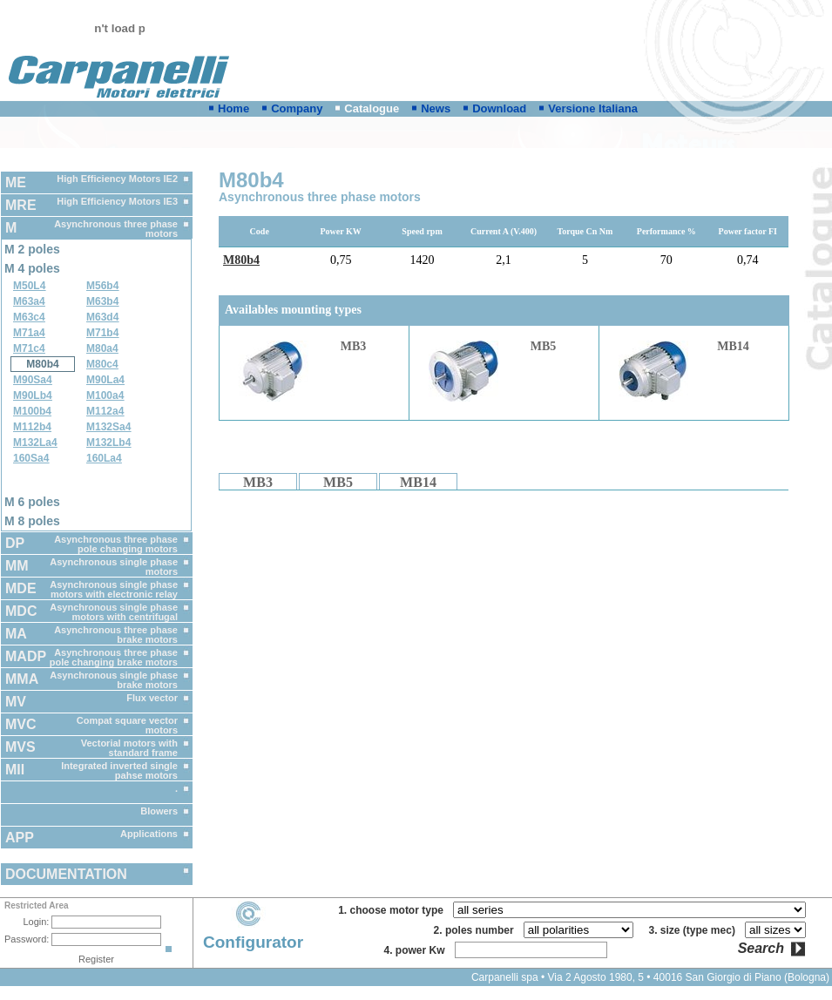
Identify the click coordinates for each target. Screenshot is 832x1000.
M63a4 (29, 301)
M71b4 (102, 333)
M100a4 (105, 395)
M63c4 (29, 317)
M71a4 (29, 333)
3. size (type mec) (695, 930)
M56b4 (102, 286)
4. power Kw (416, 950)
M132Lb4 (108, 442)
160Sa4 (31, 458)
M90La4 (105, 380)
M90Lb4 (32, 395)
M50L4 (29, 286)
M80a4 (102, 348)
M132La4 (35, 442)
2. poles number (477, 930)
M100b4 (32, 411)
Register (96, 959)
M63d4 (102, 317)
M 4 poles (32, 268)
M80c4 (102, 364)
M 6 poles (32, 502)
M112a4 (105, 411)
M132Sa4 (108, 427)
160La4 (104, 458)
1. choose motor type (393, 910)
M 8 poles (32, 521)
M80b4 (42, 364)
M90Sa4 (32, 380)
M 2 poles (32, 249)
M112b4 (32, 427)
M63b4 (102, 301)
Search (761, 949)
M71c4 (29, 348)
